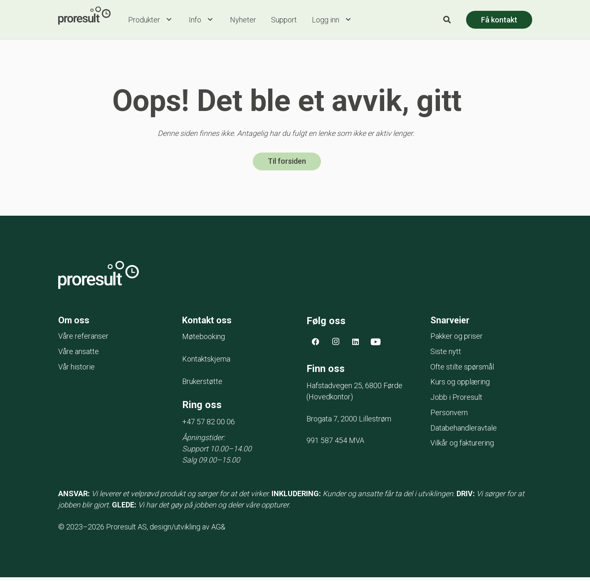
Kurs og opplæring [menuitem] (460, 385)
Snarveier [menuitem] (452, 323)
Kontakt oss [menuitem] (209, 323)
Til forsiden (287, 164)
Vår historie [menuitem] (76, 370)
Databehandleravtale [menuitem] (463, 431)
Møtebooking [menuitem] (203, 340)
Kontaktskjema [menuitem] (206, 362)
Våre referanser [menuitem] (83, 339)
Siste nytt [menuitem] (445, 355)
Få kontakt (499, 20)
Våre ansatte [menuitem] (78, 355)
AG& (218, 530)
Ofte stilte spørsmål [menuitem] (462, 370)
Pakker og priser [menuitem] (456, 339)
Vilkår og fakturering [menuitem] (462, 446)
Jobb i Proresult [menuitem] (456, 400)
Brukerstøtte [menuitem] (202, 385)
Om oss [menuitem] (75, 323)
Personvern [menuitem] (449, 416)
